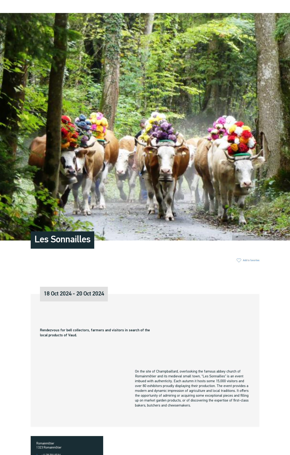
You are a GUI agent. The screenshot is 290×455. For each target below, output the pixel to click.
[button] (229, 7)
